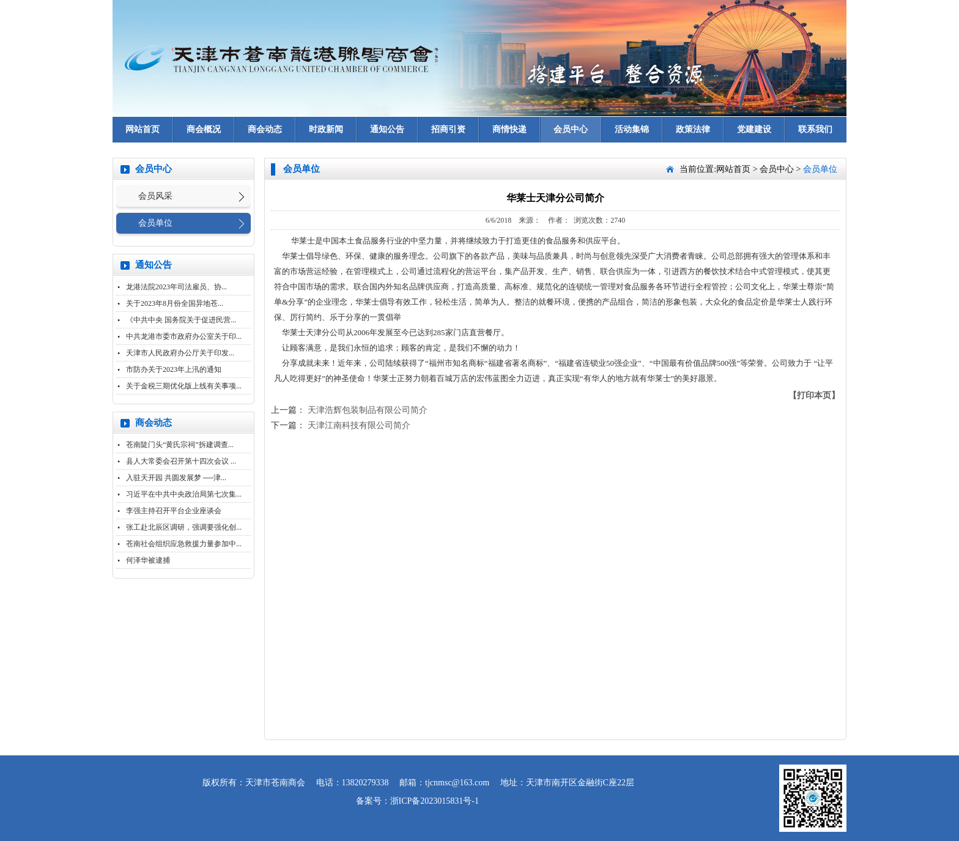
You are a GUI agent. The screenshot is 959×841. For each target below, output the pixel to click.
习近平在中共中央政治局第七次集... (184, 494)
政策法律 (693, 129)
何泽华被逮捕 (148, 560)
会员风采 (155, 196)
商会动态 (265, 129)
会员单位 (155, 223)
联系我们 (815, 129)
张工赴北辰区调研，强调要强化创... (184, 527)
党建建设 (754, 129)
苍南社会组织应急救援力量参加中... (184, 543)
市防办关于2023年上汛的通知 (173, 369)
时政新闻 (326, 129)
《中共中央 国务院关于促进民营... (181, 320)
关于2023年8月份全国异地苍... (174, 303)
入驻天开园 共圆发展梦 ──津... (176, 477)
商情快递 (509, 129)
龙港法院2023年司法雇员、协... (176, 287)
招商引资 (448, 129)
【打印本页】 (814, 395)
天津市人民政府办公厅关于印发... (180, 353)
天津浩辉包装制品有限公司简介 (368, 410)
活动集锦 (632, 129)
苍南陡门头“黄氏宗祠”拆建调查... (180, 444)
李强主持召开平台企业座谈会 (173, 510)
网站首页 (142, 129)
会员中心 (571, 129)
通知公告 (387, 129)
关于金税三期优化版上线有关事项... (184, 386)
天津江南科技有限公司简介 (359, 425)
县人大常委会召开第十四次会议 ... (181, 461)
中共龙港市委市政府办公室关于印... (184, 336)
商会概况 (204, 129)
